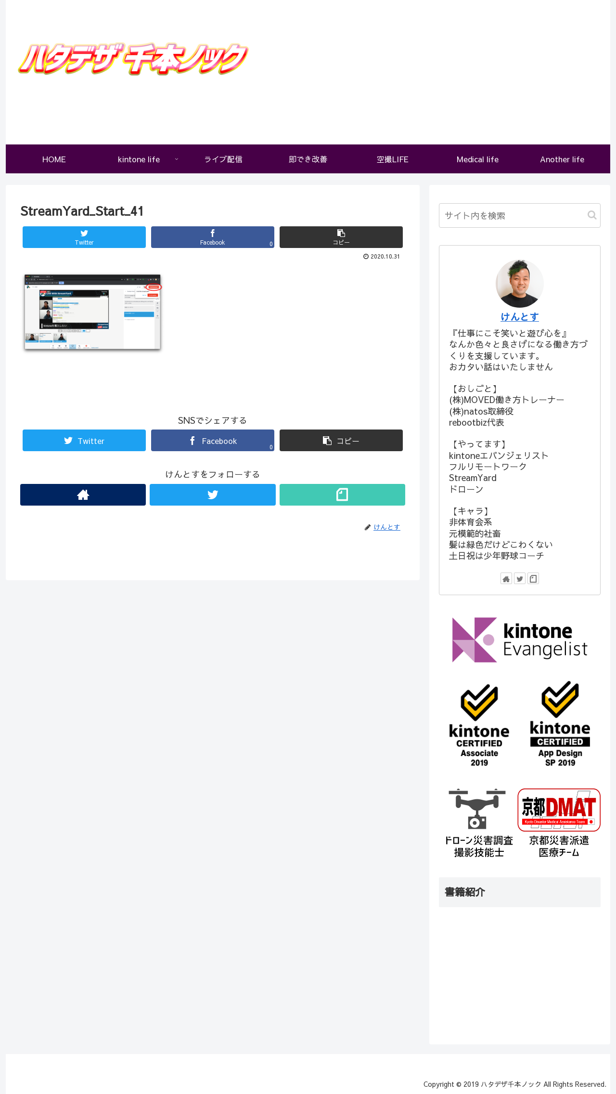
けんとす (519, 316)
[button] (592, 215)
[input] (520, 215)
